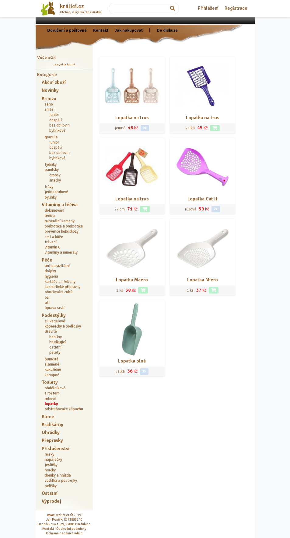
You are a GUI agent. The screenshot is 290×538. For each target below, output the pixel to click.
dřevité (51, 331)
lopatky (51, 403)
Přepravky (52, 440)
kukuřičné (53, 369)
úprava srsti (55, 307)
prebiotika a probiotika (64, 226)
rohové (50, 398)
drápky (50, 271)
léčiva (50, 215)
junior (54, 114)
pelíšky (51, 486)
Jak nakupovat (129, 30)
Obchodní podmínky (71, 528)
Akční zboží (54, 82)
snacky (55, 180)
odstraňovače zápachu (64, 409)
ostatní (55, 347)
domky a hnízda (58, 475)
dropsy (55, 175)
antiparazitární (57, 265)
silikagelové (55, 321)
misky (49, 454)
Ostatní (50, 493)
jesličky (51, 464)
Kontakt (100, 30)
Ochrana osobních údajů (64, 533)
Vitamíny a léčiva (60, 205)
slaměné (52, 364)
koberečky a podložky (63, 326)
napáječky (53, 459)
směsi (49, 109)
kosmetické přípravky (62, 286)
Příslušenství (55, 449)
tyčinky (51, 164)
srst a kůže (54, 236)
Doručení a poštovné (67, 30)
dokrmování (54, 210)
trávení (51, 242)
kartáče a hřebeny (60, 281)
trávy (49, 186)
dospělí (55, 120)
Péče (47, 260)
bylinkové (57, 130)
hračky (50, 470)
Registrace (236, 8)
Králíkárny (52, 425)
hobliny (55, 337)
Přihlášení (208, 8)
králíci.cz (72, 6)
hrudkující (57, 342)
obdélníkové (55, 388)
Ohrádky (51, 432)
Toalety (50, 382)
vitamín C (53, 247)
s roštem (52, 393)
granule (51, 137)
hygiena (51, 276)
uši (47, 302)
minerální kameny (60, 221)
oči (47, 297)
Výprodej (51, 501)
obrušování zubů (58, 292)
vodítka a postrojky (61, 480)
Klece (48, 417)
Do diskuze (167, 30)
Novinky (50, 90)
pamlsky (52, 169)
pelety (54, 352)
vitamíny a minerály (61, 252)
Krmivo (49, 98)
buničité (51, 359)
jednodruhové (56, 191)
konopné (52, 375)
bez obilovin (59, 125)
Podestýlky (54, 315)
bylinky (51, 197)
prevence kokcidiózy (62, 231)
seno (49, 104)
